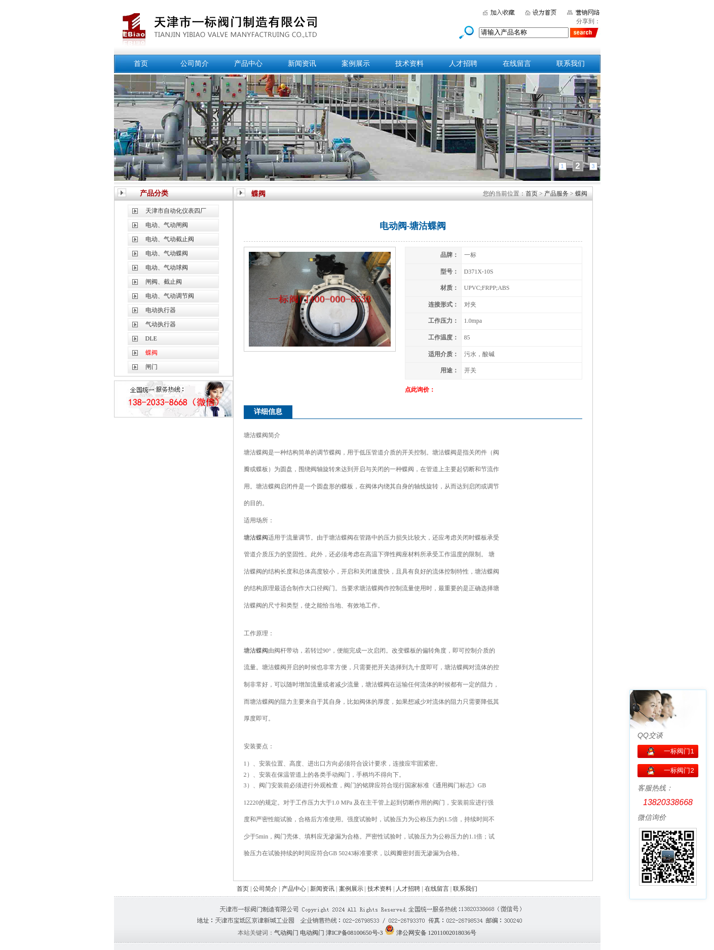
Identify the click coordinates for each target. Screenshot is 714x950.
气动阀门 (286, 932)
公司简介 (194, 63)
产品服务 (556, 193)
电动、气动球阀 (166, 267)
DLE (151, 338)
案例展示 (356, 63)
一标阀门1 (679, 751)
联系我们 (570, 63)
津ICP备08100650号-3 (354, 932)
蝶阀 (581, 193)
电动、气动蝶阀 (166, 253)
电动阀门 (312, 932)
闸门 (151, 366)
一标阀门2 (679, 770)
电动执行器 (160, 310)
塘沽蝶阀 (256, 537)
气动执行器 (160, 324)
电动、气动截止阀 (169, 239)
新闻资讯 (302, 63)
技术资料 (409, 63)
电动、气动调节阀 (169, 295)
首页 (141, 63)
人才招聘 (463, 63)
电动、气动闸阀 (166, 225)
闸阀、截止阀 (163, 281)
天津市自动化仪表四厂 (175, 210)
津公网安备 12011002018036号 (436, 932)
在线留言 (517, 63)
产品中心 (248, 63)
